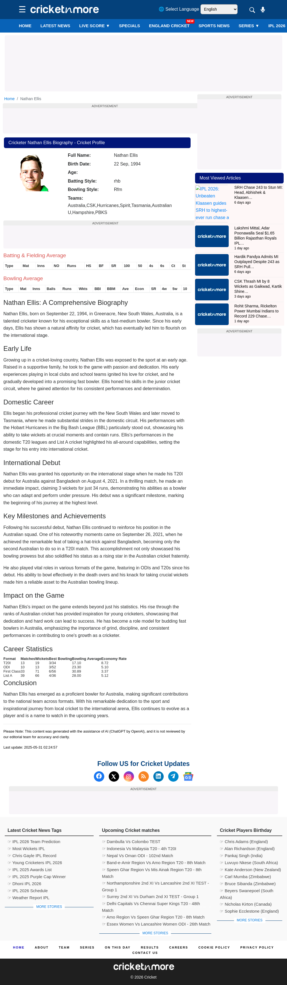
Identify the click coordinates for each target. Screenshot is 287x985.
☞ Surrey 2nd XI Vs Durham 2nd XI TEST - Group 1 (150, 896)
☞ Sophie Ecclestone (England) (249, 911)
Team (64, 947)
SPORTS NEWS (214, 25)
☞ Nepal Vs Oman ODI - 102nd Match (137, 855)
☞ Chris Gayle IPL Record (32, 855)
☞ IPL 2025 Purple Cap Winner (37, 876)
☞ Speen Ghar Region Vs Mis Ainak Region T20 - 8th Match (152, 870)
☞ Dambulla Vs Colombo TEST (131, 841)
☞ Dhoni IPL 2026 (24, 883)
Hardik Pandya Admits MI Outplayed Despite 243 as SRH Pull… (256, 245)
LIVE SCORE (94, 25)
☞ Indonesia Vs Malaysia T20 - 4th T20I (139, 848)
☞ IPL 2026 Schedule (28, 890)
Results (150, 947)
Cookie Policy (214, 947)
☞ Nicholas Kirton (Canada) (246, 904)
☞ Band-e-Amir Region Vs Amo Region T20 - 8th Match (154, 862)
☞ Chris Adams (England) (244, 841)
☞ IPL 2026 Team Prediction (34, 841)
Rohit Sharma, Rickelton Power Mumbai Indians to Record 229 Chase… (256, 295)
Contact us (145, 952)
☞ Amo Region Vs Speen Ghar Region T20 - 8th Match (153, 917)
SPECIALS (129, 25)
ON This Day (118, 947)
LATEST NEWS (55, 25)
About (41, 947)
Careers (178, 947)
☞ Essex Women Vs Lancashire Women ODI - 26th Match (156, 924)
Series (249, 25)
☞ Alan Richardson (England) (247, 848)
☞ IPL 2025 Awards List (30, 869)
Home (25, 25)
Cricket (150, 977)
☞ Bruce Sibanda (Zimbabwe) (248, 883)
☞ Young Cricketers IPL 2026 (35, 862)
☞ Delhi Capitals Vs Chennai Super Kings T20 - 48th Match (151, 904)
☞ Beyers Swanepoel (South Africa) (246, 891)
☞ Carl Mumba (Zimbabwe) (245, 876)
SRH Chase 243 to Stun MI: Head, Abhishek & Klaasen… (258, 192)
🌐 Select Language (179, 9)
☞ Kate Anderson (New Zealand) (250, 869)
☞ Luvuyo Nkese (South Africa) (249, 862)
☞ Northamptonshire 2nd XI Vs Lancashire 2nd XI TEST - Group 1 (155, 884)
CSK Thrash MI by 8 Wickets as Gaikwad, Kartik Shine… (258, 270)
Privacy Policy (257, 947)
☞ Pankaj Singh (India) (241, 855)
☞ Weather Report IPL (28, 897)
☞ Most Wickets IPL (26, 848)
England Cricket (169, 25)
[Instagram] (129, 776)
